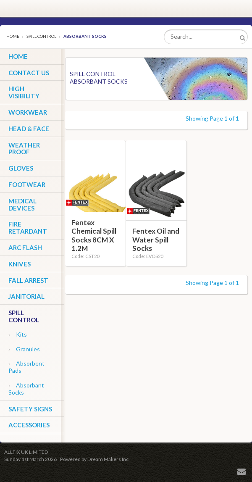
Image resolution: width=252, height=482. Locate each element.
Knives (19, 264)
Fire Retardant (27, 227)
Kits (17, 334)
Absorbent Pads (26, 367)
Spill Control (41, 36)
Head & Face (28, 128)
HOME (18, 56)
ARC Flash (25, 247)
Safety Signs (30, 409)
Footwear (26, 184)
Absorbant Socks (26, 389)
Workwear (27, 112)
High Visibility (23, 92)
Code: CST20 (85, 256)
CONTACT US (28, 72)
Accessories (29, 425)
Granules (24, 349)
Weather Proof (24, 148)
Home (12, 36)
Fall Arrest (28, 280)
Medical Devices (22, 204)
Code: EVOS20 (147, 256)
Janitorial (26, 296)
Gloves (20, 168)
